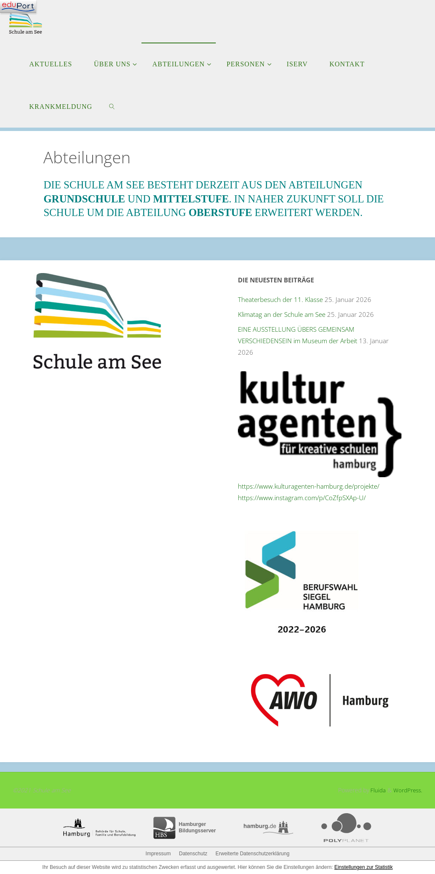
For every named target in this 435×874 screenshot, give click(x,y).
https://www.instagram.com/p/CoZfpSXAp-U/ (302, 497)
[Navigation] (18, 6)
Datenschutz (193, 854)
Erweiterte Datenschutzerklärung (252, 854)
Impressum (158, 854)
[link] (112, 106)
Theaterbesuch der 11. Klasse (280, 299)
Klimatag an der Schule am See (281, 314)
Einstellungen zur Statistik (363, 867)
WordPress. (407, 790)
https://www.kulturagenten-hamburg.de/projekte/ (308, 486)
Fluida (375, 790)
